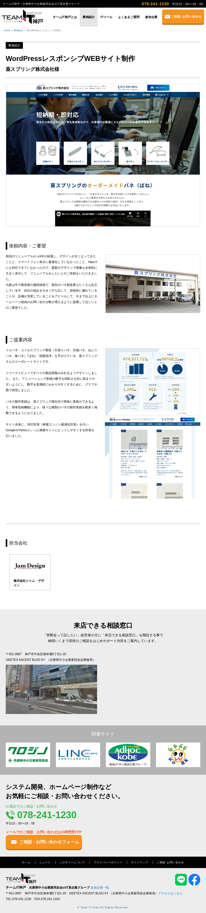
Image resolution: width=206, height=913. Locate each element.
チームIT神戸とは (65, 17)
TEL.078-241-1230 (18, 899)
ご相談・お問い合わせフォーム (49, 841)
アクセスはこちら (170, 893)
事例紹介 (89, 17)
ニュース (45, 862)
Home (7, 30)
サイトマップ (139, 862)
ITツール (106, 17)
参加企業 (151, 17)
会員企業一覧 (100, 887)
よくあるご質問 (128, 17)
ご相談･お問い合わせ (186, 16)
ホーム (26, 862)
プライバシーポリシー (108, 862)
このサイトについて (72, 862)
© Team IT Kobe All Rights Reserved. (103, 907)
